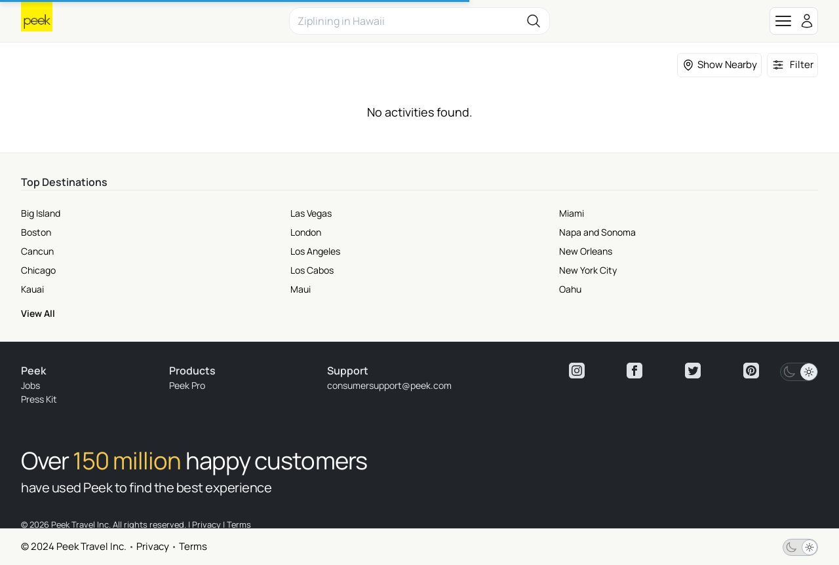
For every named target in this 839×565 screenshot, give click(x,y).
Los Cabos (312, 270)
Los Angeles (315, 251)
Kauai (32, 289)
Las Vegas (311, 213)
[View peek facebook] (634, 370)
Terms (193, 546)
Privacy (152, 546)
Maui (300, 289)
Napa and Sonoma (597, 232)
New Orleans (585, 251)
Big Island (40, 213)
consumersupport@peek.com (389, 385)
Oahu (570, 289)
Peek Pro (187, 385)
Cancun (37, 251)
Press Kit (39, 399)
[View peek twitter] (693, 370)
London (305, 232)
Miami (571, 213)
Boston (36, 232)
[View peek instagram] (577, 370)
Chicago (38, 270)
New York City (588, 270)
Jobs (30, 385)
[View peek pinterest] (751, 370)
